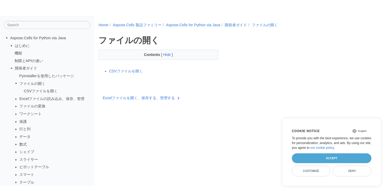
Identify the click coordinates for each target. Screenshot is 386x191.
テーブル (26, 182)
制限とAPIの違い (29, 61)
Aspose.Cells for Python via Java (38, 38)
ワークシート (30, 114)
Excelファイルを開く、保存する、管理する (141, 98)
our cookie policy (322, 148)
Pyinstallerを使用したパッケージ (46, 76)
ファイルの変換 (32, 106)
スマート (26, 174)
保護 (23, 121)
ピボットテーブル (34, 167)
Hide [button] (163, 55)
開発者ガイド (26, 68)
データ (25, 136)
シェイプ (26, 152)
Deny (352, 170)
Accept (331, 158)
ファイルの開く (32, 83)
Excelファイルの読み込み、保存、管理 (51, 99)
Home (103, 25)
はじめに (22, 46)
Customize (311, 170)
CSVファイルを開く (41, 91)
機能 (18, 53)
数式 (23, 144)
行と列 (25, 129)
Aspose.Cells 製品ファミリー (137, 25)
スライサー (28, 159)
